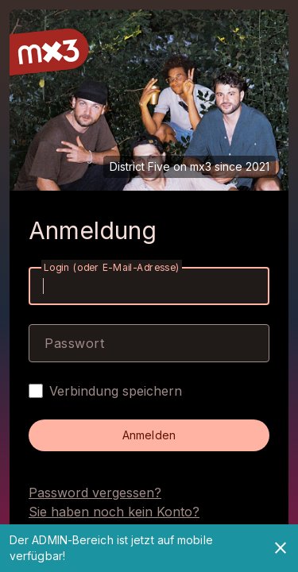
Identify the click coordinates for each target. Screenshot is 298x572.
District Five (140, 166)
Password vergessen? (95, 492)
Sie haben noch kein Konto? (114, 512)
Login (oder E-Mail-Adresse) (112, 267)
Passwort (74, 343)
